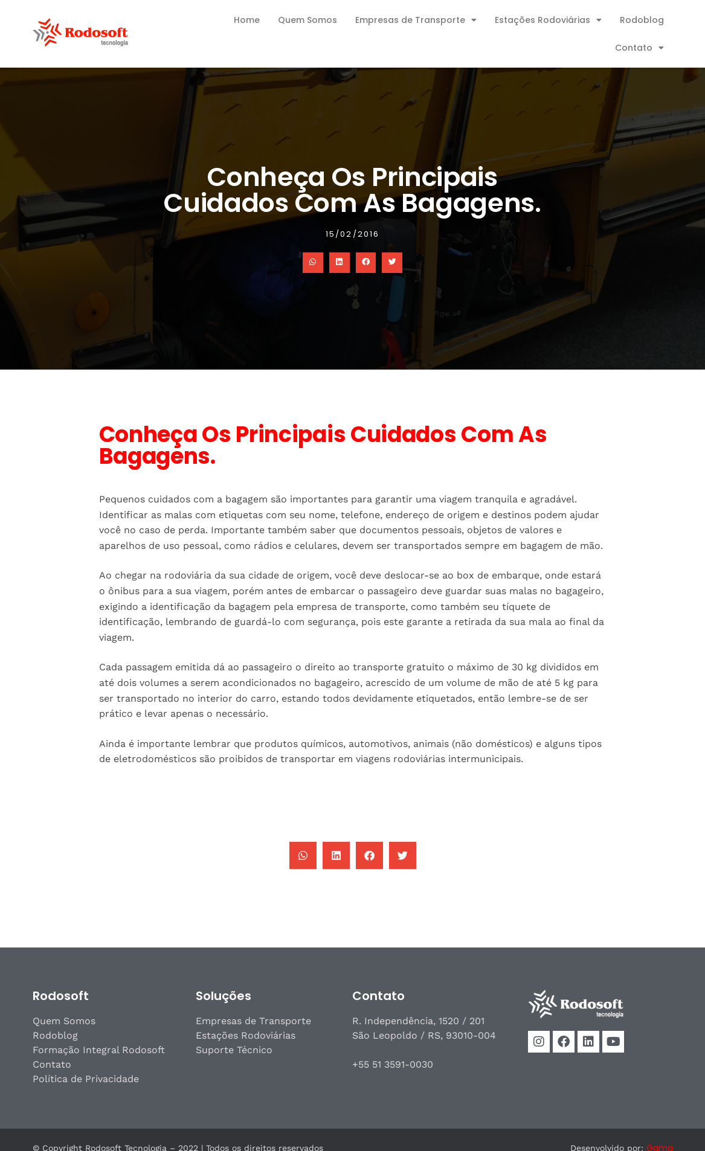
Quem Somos (307, 20)
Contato (639, 47)
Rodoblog (642, 20)
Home (247, 20)
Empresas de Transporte (416, 20)
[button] (313, 262)
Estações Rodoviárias (548, 20)
